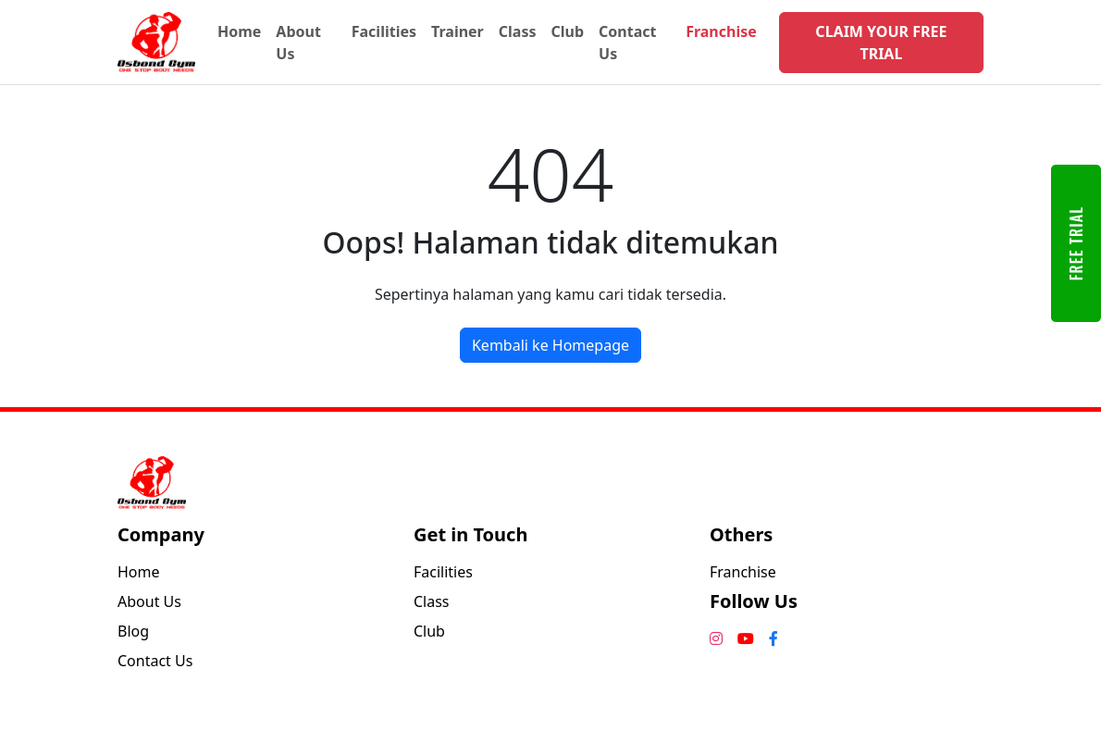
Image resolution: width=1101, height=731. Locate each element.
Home (239, 31)
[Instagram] (716, 638)
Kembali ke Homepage (550, 345)
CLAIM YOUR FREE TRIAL (880, 42)
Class (518, 31)
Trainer (457, 31)
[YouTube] (745, 638)
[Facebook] (773, 638)
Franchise (721, 31)
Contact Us (627, 42)
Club (567, 31)
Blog (133, 631)
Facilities (384, 31)
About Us (298, 42)
